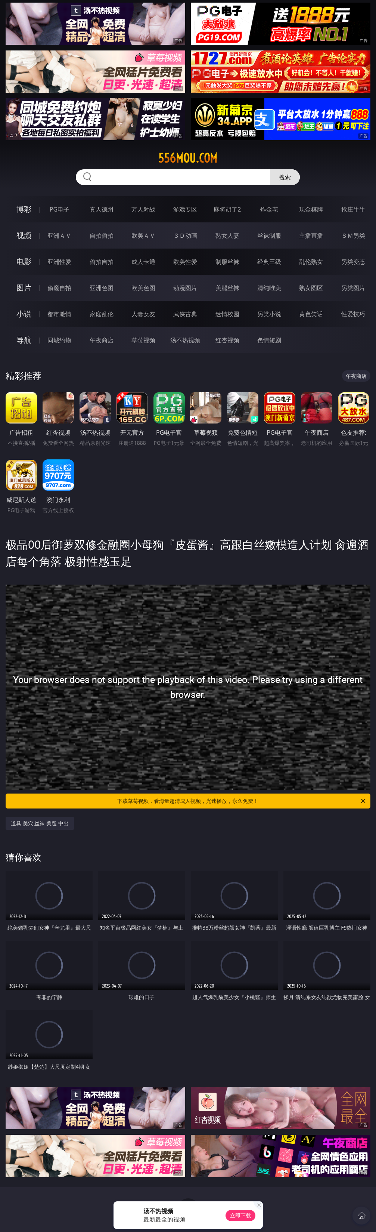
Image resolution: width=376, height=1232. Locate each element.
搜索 (285, 177)
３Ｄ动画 (185, 235)
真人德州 (102, 209)
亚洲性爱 (59, 262)
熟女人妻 (227, 235)
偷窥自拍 (59, 288)
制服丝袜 (227, 262)
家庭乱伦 (102, 314)
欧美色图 (143, 288)
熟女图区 (311, 288)
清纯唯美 (269, 288)
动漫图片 (185, 288)
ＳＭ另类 (353, 235)
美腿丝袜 (227, 288)
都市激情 (59, 314)
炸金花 (269, 209)
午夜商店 (102, 340)
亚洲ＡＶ (59, 235)
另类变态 (353, 262)
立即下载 (240, 1215)
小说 (23, 314)
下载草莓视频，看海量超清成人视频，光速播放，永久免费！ (241, 801)
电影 (23, 261)
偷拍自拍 (102, 262)
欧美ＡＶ (143, 235)
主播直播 (311, 235)
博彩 (23, 209)
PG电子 (59, 209)
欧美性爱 (185, 262)
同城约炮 (59, 340)
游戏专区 (185, 209)
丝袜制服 (269, 235)
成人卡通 (143, 262)
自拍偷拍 (102, 235)
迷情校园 (227, 314)
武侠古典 (185, 314)
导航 (23, 340)
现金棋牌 (311, 209)
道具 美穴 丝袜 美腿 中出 (40, 823)
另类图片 (353, 288)
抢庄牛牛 (353, 209)
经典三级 (269, 262)
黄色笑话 (311, 314)
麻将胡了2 (227, 209)
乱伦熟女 (311, 262)
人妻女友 (143, 314)
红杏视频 (227, 340)
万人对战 (143, 209)
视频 (23, 235)
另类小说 (269, 314)
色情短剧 (269, 340)
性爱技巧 (353, 314)
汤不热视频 (185, 340)
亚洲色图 (102, 288)
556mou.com (187, 158)
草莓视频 (143, 340)
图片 (23, 288)
